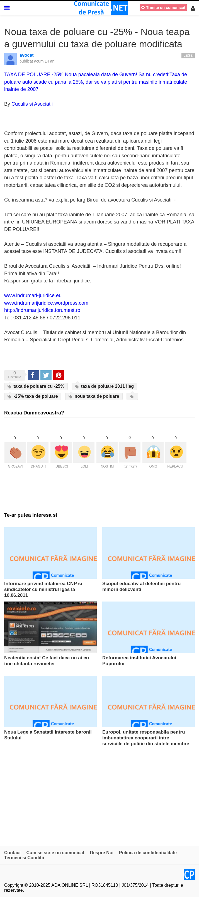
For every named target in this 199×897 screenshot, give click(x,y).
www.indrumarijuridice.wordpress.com (46, 303)
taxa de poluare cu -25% (36, 386)
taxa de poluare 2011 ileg (104, 386)
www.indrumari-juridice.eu (33, 295)
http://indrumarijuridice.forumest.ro (42, 310)
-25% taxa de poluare (33, 396)
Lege (188, 56)
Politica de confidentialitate (148, 852)
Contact (12, 852)
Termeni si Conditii (24, 857)
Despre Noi (101, 852)
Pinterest (58, 375)
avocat (27, 55)
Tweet (45, 375)
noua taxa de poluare (94, 396)
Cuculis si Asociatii (32, 104)
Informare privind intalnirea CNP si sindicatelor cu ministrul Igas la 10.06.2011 (43, 589)
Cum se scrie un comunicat (55, 852)
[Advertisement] (99, 793)
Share (33, 375)
